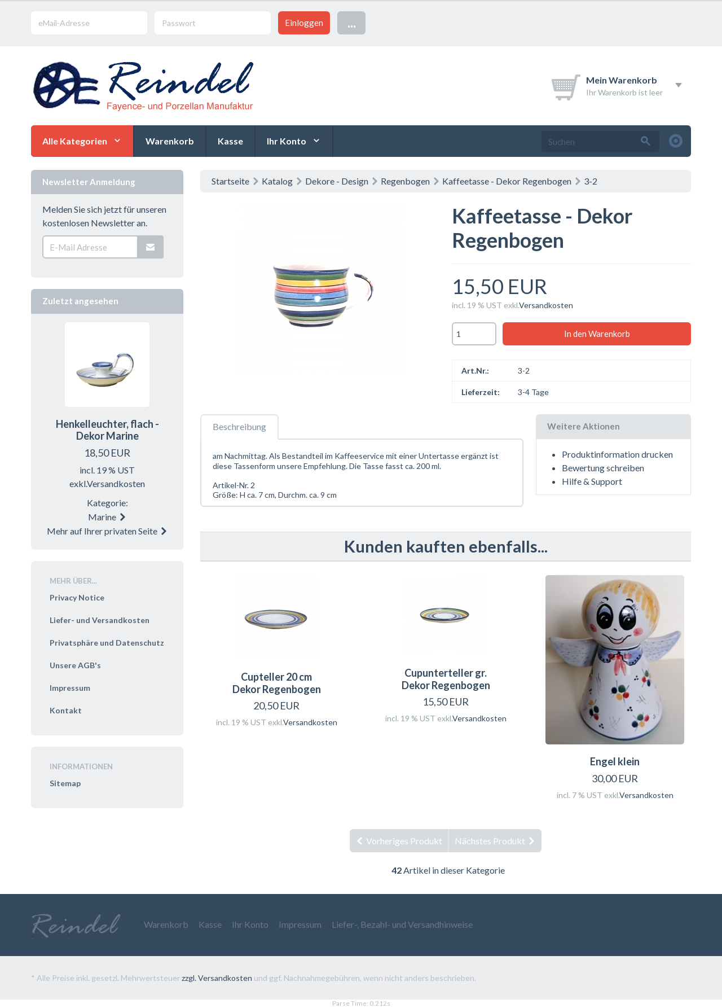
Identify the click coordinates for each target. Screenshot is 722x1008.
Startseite (230, 181)
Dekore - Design (336, 181)
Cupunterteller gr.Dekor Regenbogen (446, 679)
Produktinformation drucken (617, 454)
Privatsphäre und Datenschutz (107, 642)
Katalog (277, 181)
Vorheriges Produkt (398, 840)
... (351, 22)
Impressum (70, 688)
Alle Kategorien (74, 140)
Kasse (230, 140)
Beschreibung (239, 426)
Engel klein (615, 761)
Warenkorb (170, 140)
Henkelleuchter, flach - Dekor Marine (107, 430)
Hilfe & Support (592, 481)
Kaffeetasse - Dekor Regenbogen (506, 181)
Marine (107, 516)
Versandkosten (546, 305)
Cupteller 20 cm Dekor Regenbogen (276, 682)
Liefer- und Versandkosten (99, 620)
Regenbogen (405, 181)
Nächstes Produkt (495, 840)
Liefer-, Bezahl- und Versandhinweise (402, 924)
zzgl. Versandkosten (217, 978)
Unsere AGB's (75, 665)
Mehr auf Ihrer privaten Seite (107, 530)
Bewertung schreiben (603, 467)
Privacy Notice (77, 597)
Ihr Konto (286, 140)
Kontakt (66, 710)
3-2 (590, 181)
